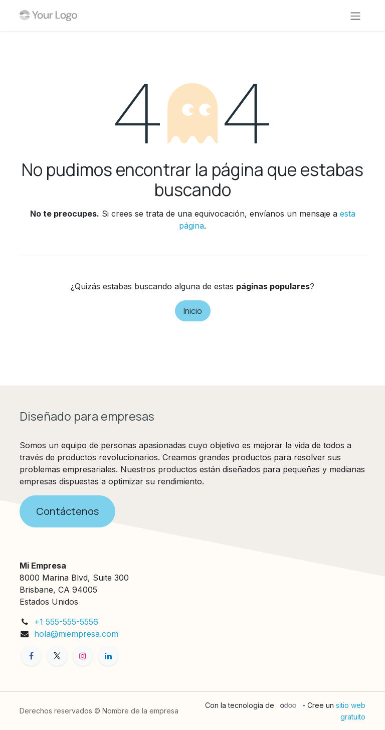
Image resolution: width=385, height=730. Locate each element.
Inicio (192, 310)
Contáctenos (67, 511)
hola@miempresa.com (76, 634)
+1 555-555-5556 (66, 622)
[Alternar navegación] (355, 15)
